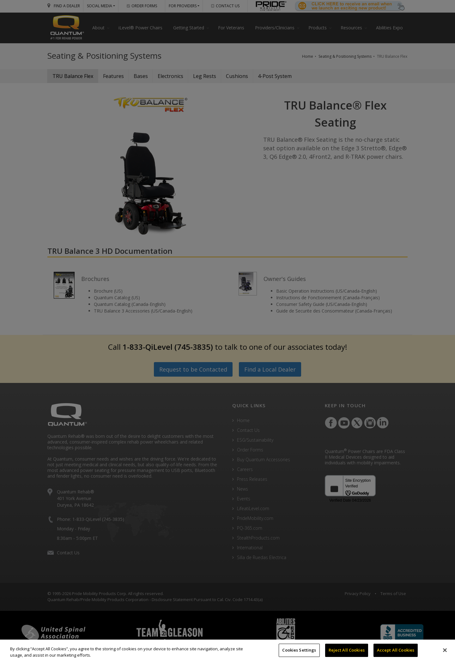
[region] (227, 651)
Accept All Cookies (395, 650)
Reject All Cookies (347, 650)
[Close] (445, 650)
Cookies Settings (299, 650)
